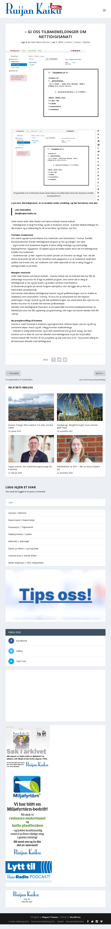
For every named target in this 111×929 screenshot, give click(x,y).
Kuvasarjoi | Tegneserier (20, 531)
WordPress (75, 921)
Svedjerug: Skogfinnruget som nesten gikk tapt (77, 430)
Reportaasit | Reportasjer (21, 524)
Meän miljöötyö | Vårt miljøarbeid (25, 567)
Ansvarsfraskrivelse (75, 926)
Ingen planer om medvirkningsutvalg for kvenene (30, 472)
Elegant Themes (50, 921)
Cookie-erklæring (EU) (19, 926)
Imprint (60, 926)
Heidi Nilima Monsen (40, 46)
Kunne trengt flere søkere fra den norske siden (30, 430)
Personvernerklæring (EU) (43, 926)
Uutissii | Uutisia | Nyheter (77, 46)
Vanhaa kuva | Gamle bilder (22, 560)
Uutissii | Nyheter (17, 517)
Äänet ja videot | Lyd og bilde (23, 553)
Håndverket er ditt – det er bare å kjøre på (78, 472)
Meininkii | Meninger (18, 546)
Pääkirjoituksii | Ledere (20, 538)
